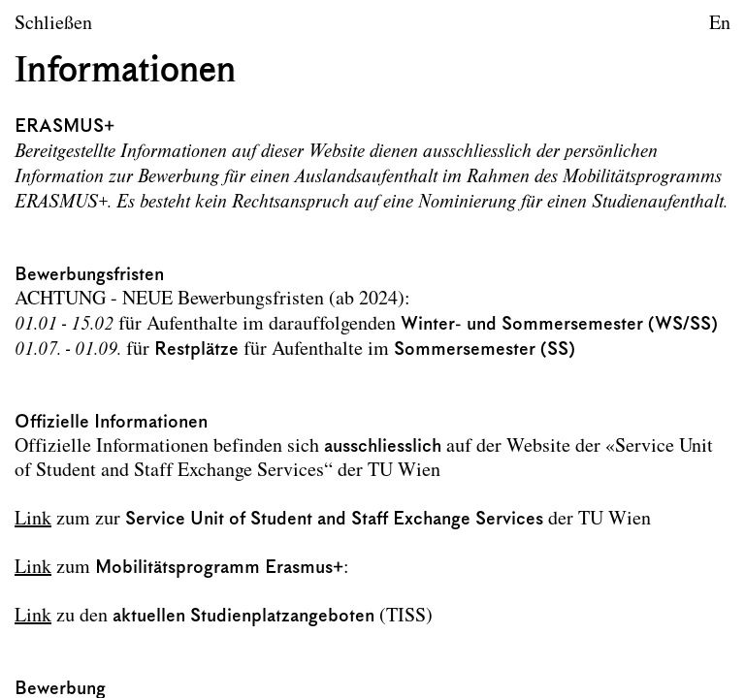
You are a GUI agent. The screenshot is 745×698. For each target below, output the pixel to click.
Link (33, 519)
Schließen (53, 24)
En (719, 24)
